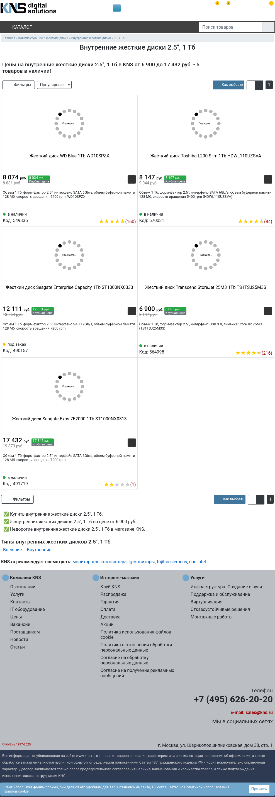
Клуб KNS (110, 586)
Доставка (110, 617)
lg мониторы (142, 561)
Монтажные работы (212, 617)
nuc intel (197, 561)
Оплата (107, 609)
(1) (120, 484)
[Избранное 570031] (268, 213)
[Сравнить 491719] (122, 476)
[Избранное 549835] (132, 213)
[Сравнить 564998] (259, 344)
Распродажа (113, 594)
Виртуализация (206, 602)
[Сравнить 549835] (122, 213)
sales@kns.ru (259, 712)
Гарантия (110, 602)
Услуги (17, 594)
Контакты (20, 602)
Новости (19, 639)
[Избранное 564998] (268, 344)
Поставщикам (25, 632)
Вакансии (20, 624)
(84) (255, 221)
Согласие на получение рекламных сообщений (137, 673)
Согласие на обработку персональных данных (124, 660)
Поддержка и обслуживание (220, 594)
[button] (251, 85)
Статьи (17, 647)
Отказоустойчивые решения (220, 609)
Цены (16, 617)
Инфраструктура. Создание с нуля (226, 586)
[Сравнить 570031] (259, 213)
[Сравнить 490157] (122, 347)
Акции (106, 624)
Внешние (12, 549)
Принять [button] (259, 789)
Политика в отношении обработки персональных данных (136, 647)
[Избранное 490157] (132, 347)
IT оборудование (27, 609)
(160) (117, 221)
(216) (253, 353)
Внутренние (39, 549)
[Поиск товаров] (230, 27)
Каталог (17, 27)
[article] (228, 85)
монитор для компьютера (99, 561)
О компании (22, 586)
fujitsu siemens (172, 561)
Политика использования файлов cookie (135, 634)
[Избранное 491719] (132, 476)
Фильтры (18, 84)
